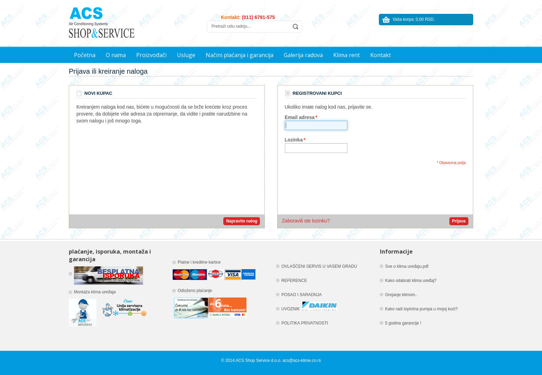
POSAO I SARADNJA (301, 294)
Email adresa (300, 117)
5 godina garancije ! (403, 323)
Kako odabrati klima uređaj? (411, 280)
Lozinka (294, 139)
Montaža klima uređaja (95, 292)
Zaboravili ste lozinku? (306, 220)
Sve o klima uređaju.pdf (406, 266)
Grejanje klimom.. (401, 294)
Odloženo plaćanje (195, 290)
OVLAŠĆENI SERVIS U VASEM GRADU (319, 266)
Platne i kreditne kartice (200, 262)
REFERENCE (294, 280)
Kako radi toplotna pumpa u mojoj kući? (421, 309)
